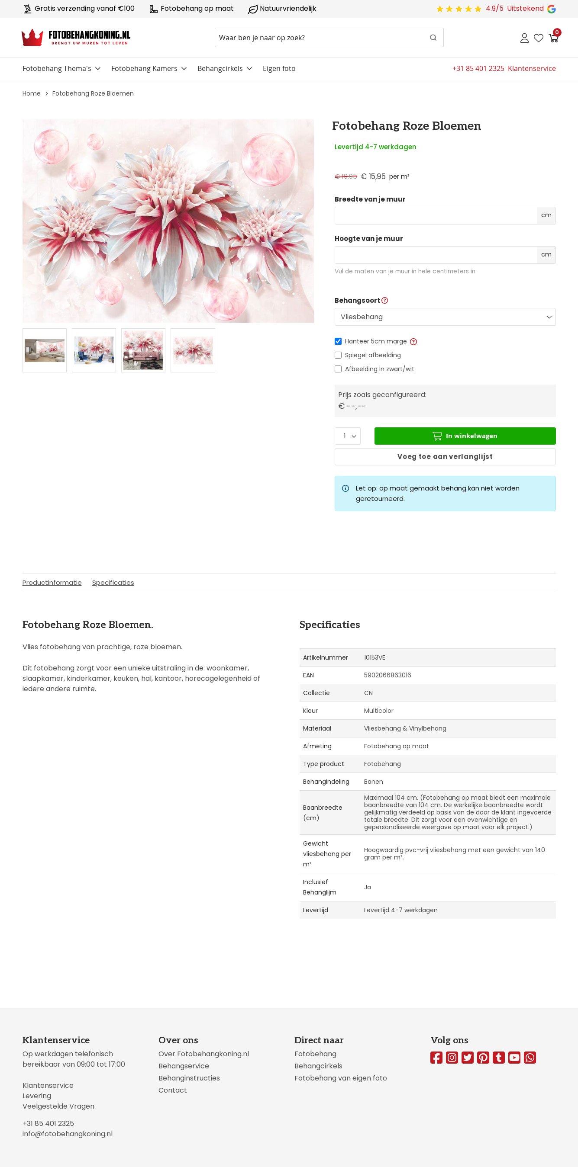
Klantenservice (48, 1085)
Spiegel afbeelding (373, 355)
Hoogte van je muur (369, 239)
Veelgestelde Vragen (58, 1106)
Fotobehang (315, 1054)
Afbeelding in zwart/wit (379, 369)
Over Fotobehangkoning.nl (203, 1054)
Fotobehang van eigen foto (340, 1078)
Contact (172, 1090)
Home (32, 93)
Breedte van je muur (370, 199)
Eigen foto (279, 68)
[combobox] (329, 37)
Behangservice (183, 1066)
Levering (37, 1096)
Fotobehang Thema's (57, 68)
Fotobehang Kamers (144, 68)
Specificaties (113, 582)
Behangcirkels (220, 68)
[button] (413, 341)
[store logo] (76, 37)
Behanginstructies (189, 1078)
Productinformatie (52, 582)
